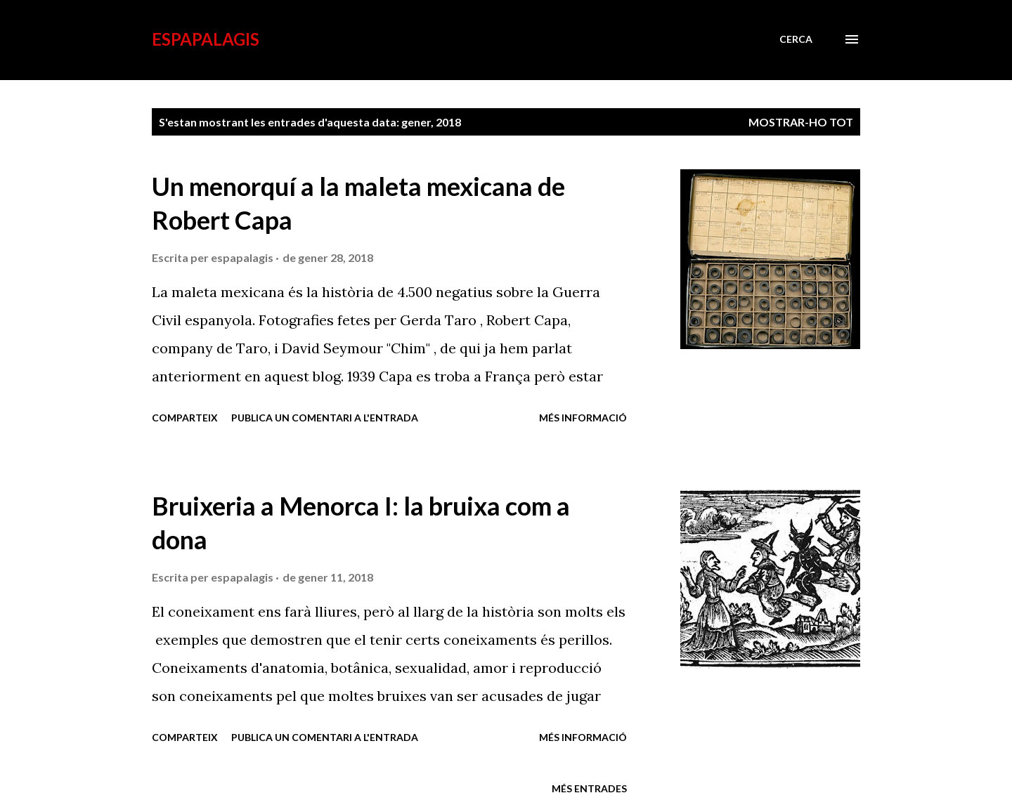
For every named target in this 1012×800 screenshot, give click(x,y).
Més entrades (589, 788)
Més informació (583, 418)
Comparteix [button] (185, 418)
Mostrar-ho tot (800, 122)
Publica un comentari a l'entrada (324, 418)
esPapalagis (205, 39)
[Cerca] (795, 39)
